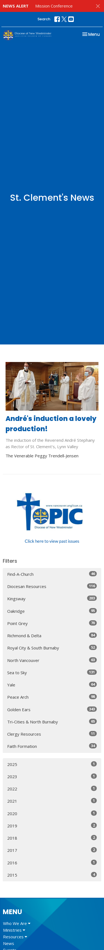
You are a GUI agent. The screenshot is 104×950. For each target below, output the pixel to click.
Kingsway (52, 598)
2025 (52, 764)
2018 (52, 838)
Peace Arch (52, 697)
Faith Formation (52, 746)
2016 (52, 862)
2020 (52, 813)
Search (43, 19)
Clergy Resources (52, 734)
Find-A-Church (52, 574)
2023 (52, 776)
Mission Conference (54, 6)
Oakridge (52, 611)
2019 (52, 826)
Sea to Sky (52, 672)
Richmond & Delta (52, 635)
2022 (52, 789)
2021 (52, 801)
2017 (52, 850)
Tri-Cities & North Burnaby (52, 722)
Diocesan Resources (52, 586)
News (8, 943)
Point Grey (52, 623)
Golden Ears (52, 709)
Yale (52, 685)
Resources (15, 936)
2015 (52, 875)
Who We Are (17, 923)
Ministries (14, 930)
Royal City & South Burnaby (52, 648)
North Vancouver (52, 660)
